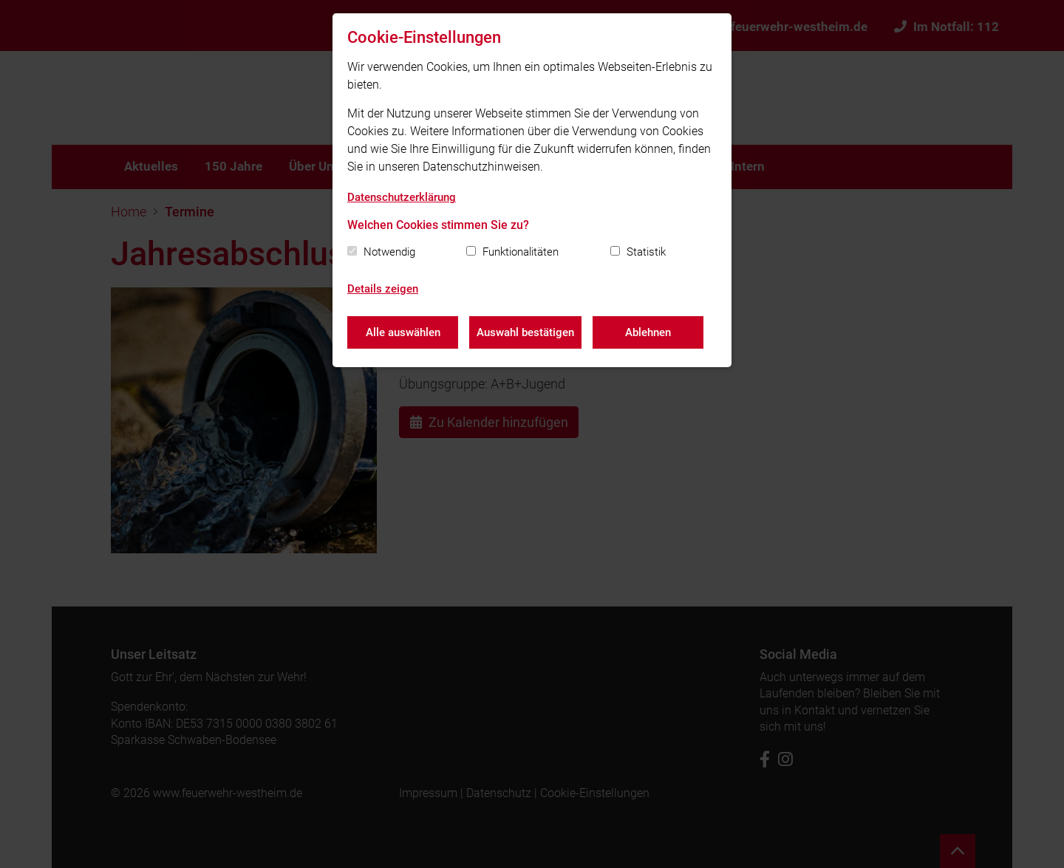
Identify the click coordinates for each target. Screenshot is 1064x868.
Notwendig (389, 252)
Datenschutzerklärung (401, 197)
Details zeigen (382, 288)
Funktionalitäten (520, 252)
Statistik (646, 252)
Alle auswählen (403, 332)
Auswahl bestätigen (525, 332)
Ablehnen (648, 332)
